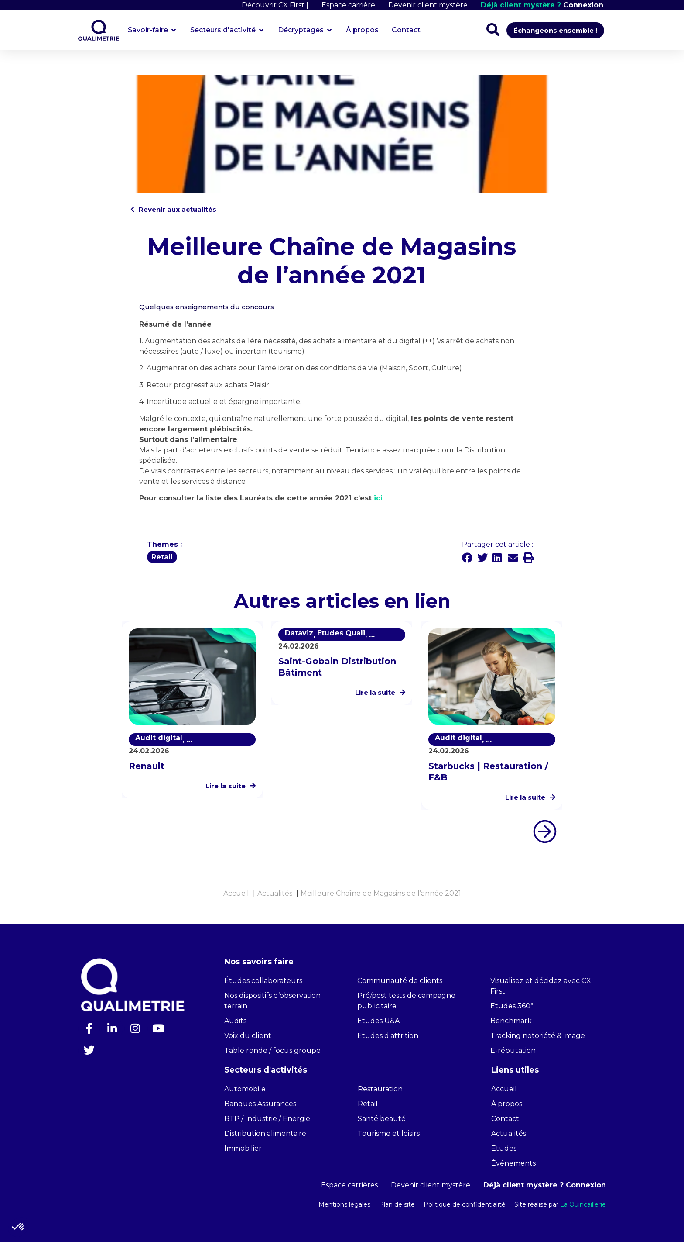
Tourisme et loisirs (389, 1133)
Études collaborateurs (263, 980)
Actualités (508, 1133)
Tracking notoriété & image (537, 1036)
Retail (368, 1104)
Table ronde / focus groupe (272, 1050)
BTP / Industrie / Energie (267, 1118)
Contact (505, 1118)
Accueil (504, 1089)
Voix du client (247, 1036)
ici (377, 498)
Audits (235, 1021)
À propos (506, 1104)
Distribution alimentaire (265, 1133)
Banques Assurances (260, 1104)
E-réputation (513, 1050)
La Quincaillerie (582, 1204)
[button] (467, 557)
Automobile (245, 1089)
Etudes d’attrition (387, 1036)
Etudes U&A (378, 1021)
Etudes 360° (512, 1006)
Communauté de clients (399, 980)
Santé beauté (382, 1118)
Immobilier (243, 1148)
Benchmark (511, 1021)
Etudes (503, 1148)
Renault (146, 765)
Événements (513, 1163)
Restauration (380, 1089)
